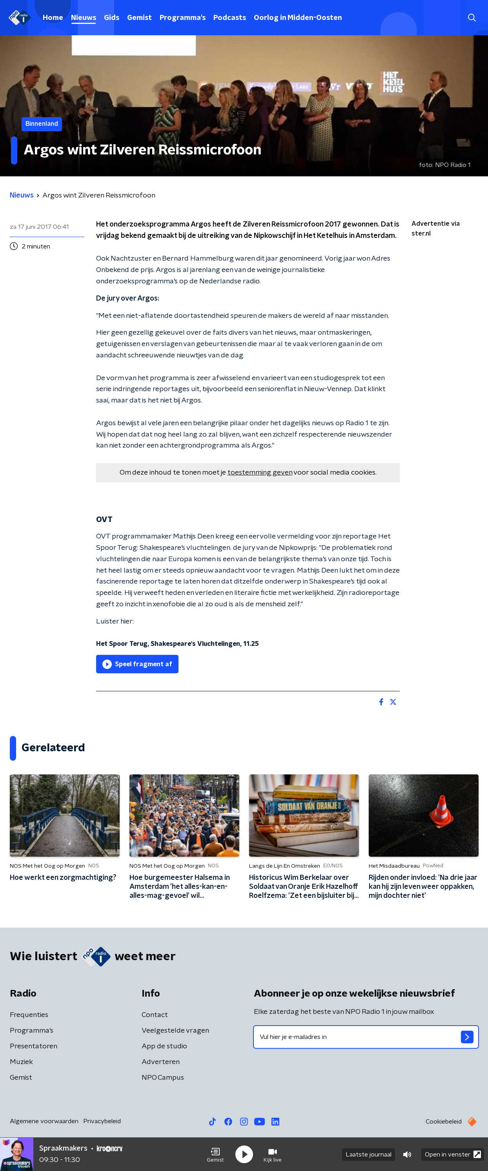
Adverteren (161, 1062)
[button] (215, 1154)
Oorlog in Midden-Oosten (298, 18)
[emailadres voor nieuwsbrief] (366, 1037)
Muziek (21, 1062)
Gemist (139, 18)
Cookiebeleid (444, 1121)
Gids (111, 18)
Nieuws (83, 18)
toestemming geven (260, 472)
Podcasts (229, 18)
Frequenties (29, 1015)
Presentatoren (33, 1046)
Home (53, 18)
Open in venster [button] (453, 1154)
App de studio (164, 1046)
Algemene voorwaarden (44, 1121)
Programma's (183, 18)
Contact (155, 1015)
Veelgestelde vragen (175, 1030)
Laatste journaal (368, 1154)
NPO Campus (163, 1077)
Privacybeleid (102, 1121)
